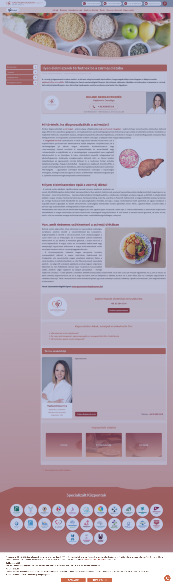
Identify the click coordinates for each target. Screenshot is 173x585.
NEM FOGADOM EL (99, 580)
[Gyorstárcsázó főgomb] (167, 578)
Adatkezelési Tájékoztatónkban (94, 559)
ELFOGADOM (73, 580)
